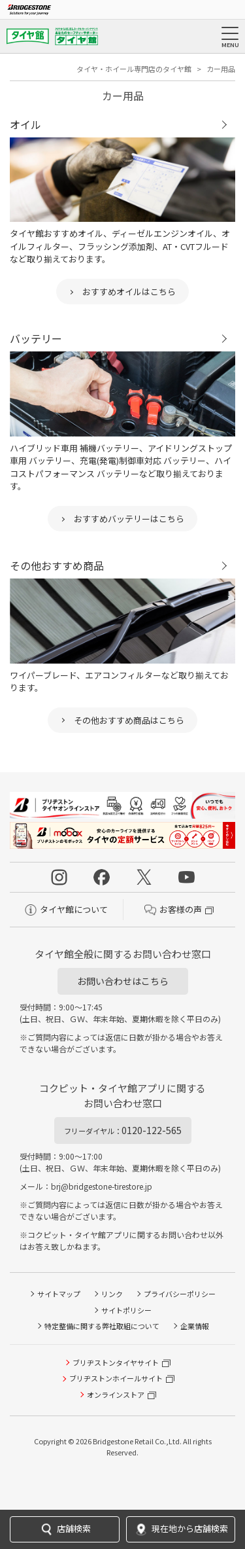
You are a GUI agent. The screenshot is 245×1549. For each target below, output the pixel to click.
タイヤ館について (66, 909)
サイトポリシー (126, 1310)
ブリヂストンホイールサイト (116, 1378)
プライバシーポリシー (180, 1294)
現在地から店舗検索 (180, 1529)
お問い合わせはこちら (123, 981)
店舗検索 (64, 1529)
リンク (112, 1294)
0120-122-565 (123, 1130)
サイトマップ (58, 1294)
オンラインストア (115, 1394)
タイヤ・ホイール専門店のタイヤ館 (133, 68)
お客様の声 (173, 909)
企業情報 (194, 1326)
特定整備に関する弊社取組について (101, 1326)
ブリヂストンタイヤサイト (116, 1362)
